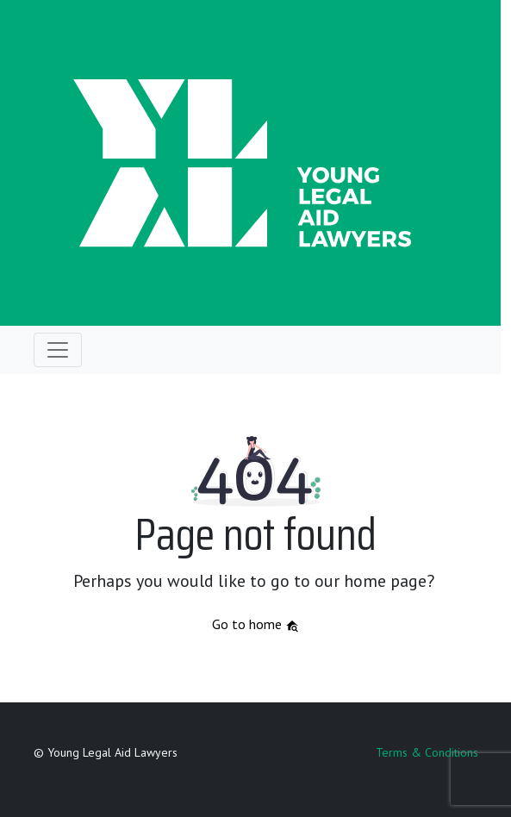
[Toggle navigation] (58, 350)
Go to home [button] (255, 624)
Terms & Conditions (427, 752)
